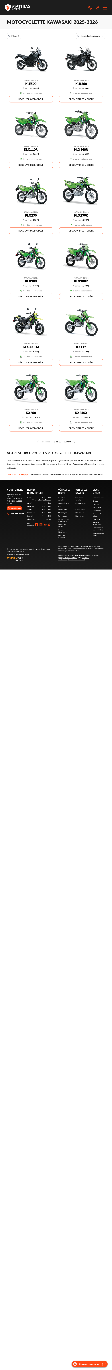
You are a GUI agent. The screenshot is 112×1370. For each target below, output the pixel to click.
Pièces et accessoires (97, 523)
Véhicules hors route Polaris (63, 520)
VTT (59, 506)
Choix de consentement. (76, 560)
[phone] (90, 7)
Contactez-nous (98, 498)
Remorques (62, 516)
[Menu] (105, 7)
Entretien (96, 519)
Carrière (96, 504)
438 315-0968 (15, 513)
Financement (80, 516)
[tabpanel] (39, 508)
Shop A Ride (25, 554)
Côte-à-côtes (63, 510)
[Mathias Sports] (17, 7)
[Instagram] (41, 524)
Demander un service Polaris (98, 529)
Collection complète (62, 536)
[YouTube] (45, 524)
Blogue (95, 501)
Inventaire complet (62, 499)
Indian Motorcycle (62, 531)
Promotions (97, 511)
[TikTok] (49, 524)
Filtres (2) (14, 36)
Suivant (70, 441)
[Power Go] (30, 559)
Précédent (43, 441)
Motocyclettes (63, 503)
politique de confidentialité (67, 558)
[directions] (97, 7)
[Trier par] (90, 36)
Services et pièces (97, 515)
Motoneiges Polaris (62, 525)
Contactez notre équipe (17, 474)
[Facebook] (36, 524)
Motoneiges (62, 513)
